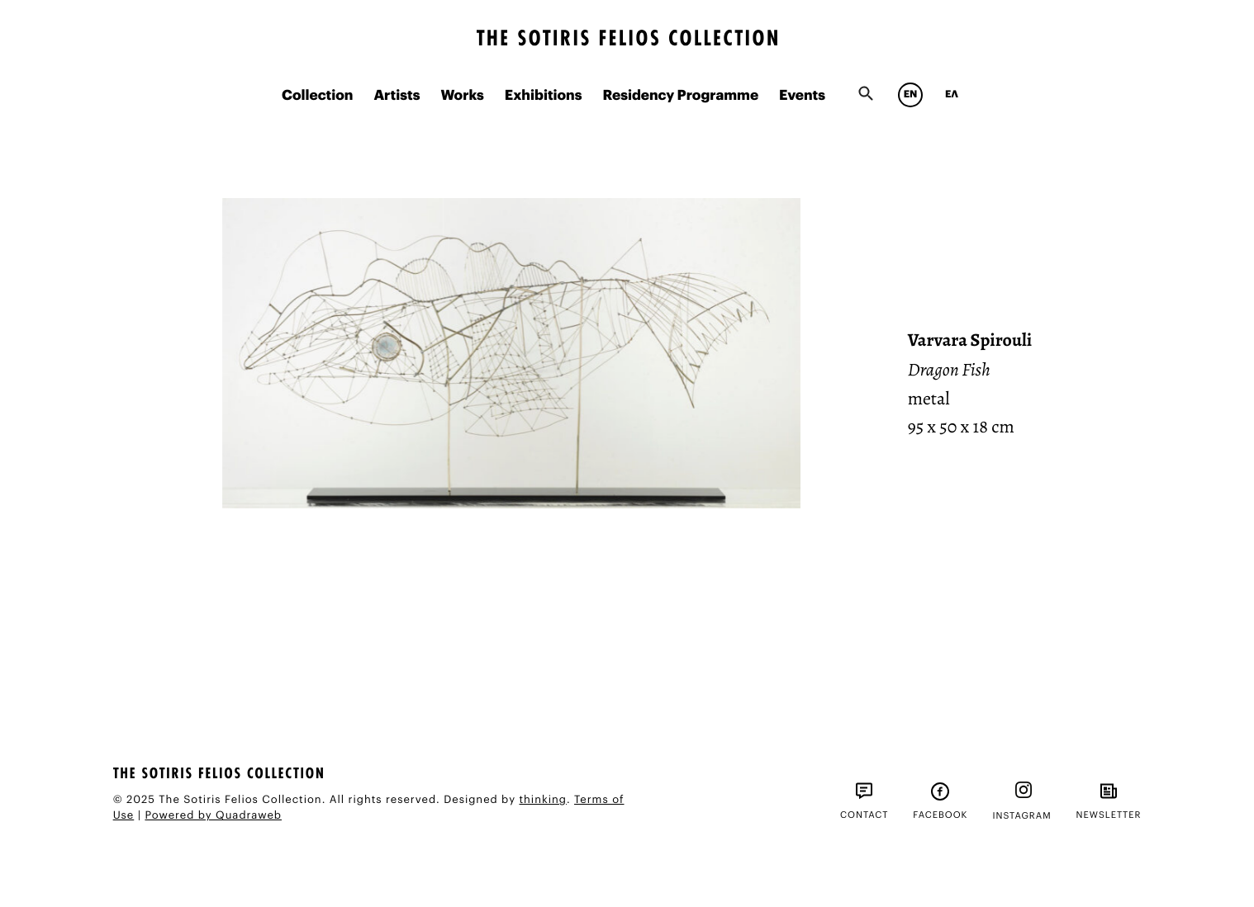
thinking (542, 800)
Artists (396, 96)
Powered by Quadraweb (213, 815)
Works (461, 96)
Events (802, 96)
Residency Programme (680, 96)
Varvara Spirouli (970, 340)
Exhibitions (543, 96)
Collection (317, 96)
